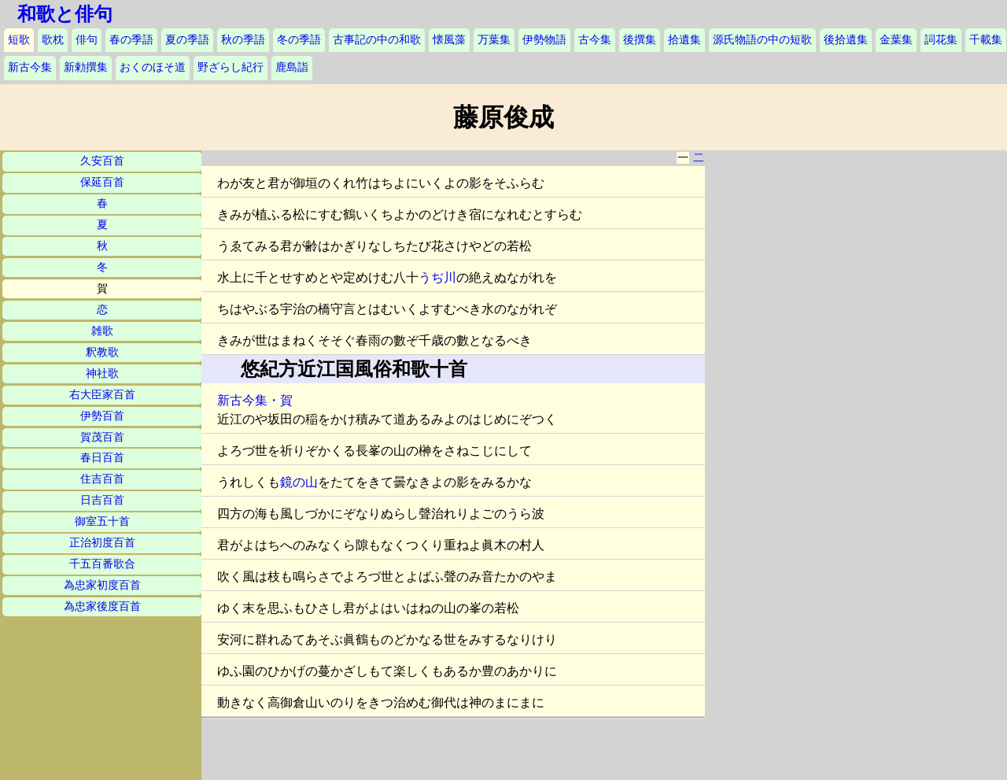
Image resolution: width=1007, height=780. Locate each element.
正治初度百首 (102, 543)
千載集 (985, 40)
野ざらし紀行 (230, 67)
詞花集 (940, 40)
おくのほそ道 (153, 67)
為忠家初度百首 (102, 585)
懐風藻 (449, 40)
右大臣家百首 (102, 395)
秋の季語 (243, 40)
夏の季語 (187, 40)
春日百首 (102, 458)
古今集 (594, 40)
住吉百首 (102, 479)
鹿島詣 (291, 67)
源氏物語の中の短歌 (762, 40)
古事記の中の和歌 (377, 40)
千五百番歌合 (102, 564)
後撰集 (639, 40)
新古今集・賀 (255, 400)
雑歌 (102, 331)
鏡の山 (299, 482)
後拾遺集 (846, 40)
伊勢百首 (102, 416)
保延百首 (102, 182)
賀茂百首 (102, 437)
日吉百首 (102, 500)
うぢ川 (437, 277)
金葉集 (896, 40)
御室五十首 (102, 521)
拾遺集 (684, 40)
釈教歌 (102, 352)
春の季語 (131, 40)
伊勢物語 (544, 40)
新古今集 (30, 67)
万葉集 (494, 40)
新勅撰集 (86, 67)
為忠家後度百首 (102, 606)
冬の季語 (299, 40)
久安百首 (102, 161)
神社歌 (102, 373)
